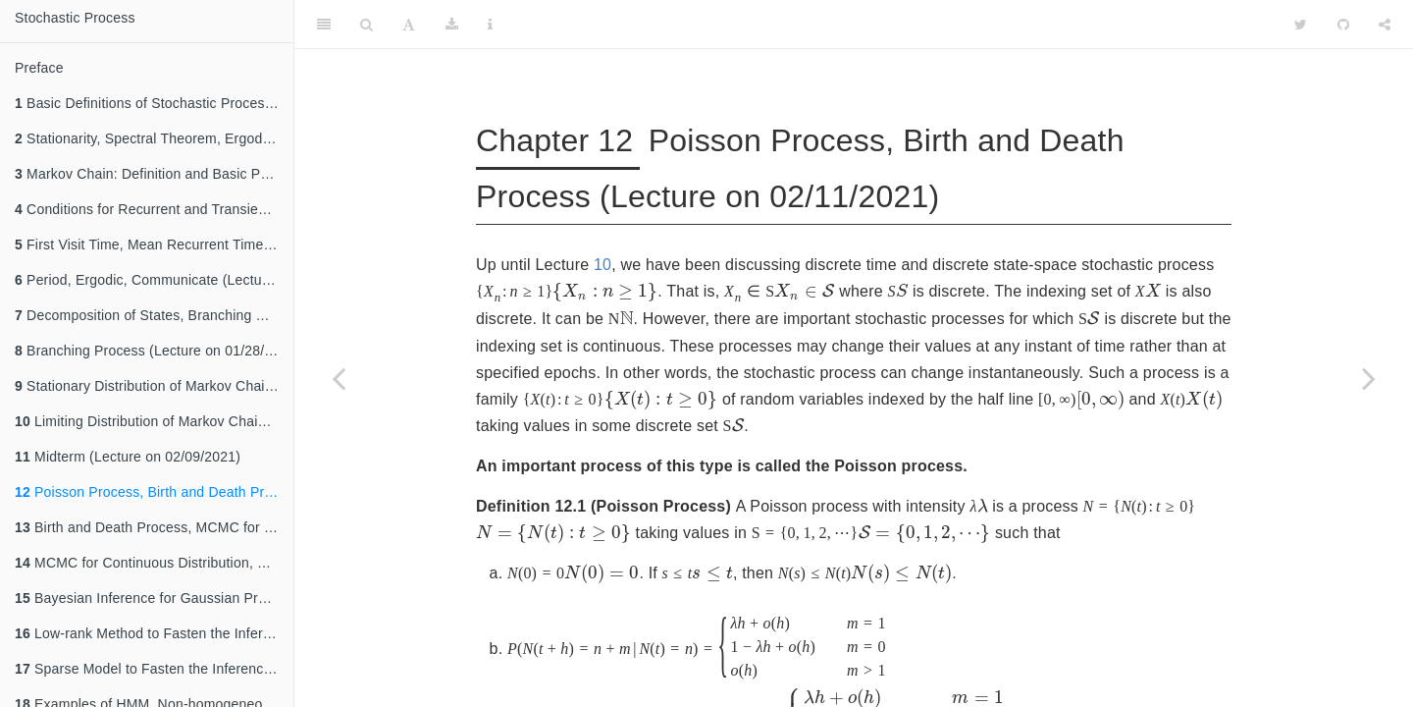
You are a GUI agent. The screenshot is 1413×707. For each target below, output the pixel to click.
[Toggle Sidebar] (323, 24)
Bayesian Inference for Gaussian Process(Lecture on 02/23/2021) (154, 598)
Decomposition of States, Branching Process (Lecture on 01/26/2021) (154, 315)
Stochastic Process (75, 18)
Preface (39, 68)
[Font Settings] (409, 24)
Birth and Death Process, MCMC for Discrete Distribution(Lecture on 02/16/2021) (154, 527)
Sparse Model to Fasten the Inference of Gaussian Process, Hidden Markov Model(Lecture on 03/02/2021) (154, 669)
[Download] (452, 24)
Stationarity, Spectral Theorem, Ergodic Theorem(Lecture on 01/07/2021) (154, 138)
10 (602, 264)
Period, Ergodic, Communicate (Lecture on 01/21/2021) (154, 280)
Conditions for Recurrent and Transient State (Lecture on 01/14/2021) (154, 209)
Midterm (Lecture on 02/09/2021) (127, 456)
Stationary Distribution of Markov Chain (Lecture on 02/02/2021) (154, 386)
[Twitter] (1301, 24)
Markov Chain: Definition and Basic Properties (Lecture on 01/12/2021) (154, 174)
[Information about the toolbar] (490, 24)
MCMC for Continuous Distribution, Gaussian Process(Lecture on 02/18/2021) (154, 563)
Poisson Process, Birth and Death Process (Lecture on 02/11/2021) (154, 492)
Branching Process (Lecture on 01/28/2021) (154, 350)
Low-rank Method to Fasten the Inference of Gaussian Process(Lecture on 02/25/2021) (154, 633)
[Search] (366, 24)
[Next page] (1369, 378)
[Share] (1384, 24)
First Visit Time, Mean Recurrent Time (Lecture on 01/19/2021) (154, 244)
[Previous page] (338, 378)
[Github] (1343, 24)
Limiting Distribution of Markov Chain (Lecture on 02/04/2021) (154, 421)
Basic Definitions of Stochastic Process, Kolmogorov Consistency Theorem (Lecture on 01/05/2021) (154, 103)
